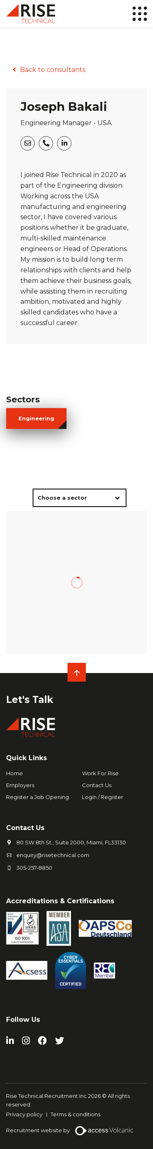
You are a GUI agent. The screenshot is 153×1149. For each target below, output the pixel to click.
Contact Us (96, 785)
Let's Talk (29, 699)
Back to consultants (52, 70)
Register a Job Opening (37, 797)
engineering (36, 418)
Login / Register (102, 797)
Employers (20, 785)
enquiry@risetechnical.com (52, 855)
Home (14, 773)
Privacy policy (24, 1114)
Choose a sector (62, 497)
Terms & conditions (75, 1114)
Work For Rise (100, 773)
